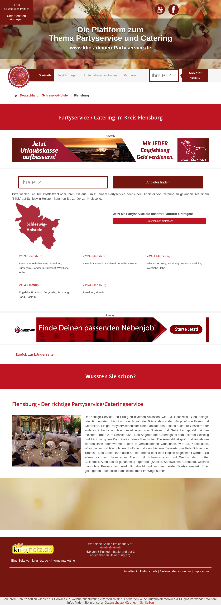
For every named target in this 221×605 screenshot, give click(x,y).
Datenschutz (148, 571)
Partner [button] (130, 75)
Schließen (147, 602)
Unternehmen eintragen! (160, 221)
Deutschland (27, 95)
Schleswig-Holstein (56, 95)
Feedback (131, 571)
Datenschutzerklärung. (120, 602)
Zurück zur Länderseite (35, 354)
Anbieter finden (195, 75)
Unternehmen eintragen (100, 75)
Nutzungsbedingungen (175, 571)
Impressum (201, 571)
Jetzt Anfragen (67, 75)
